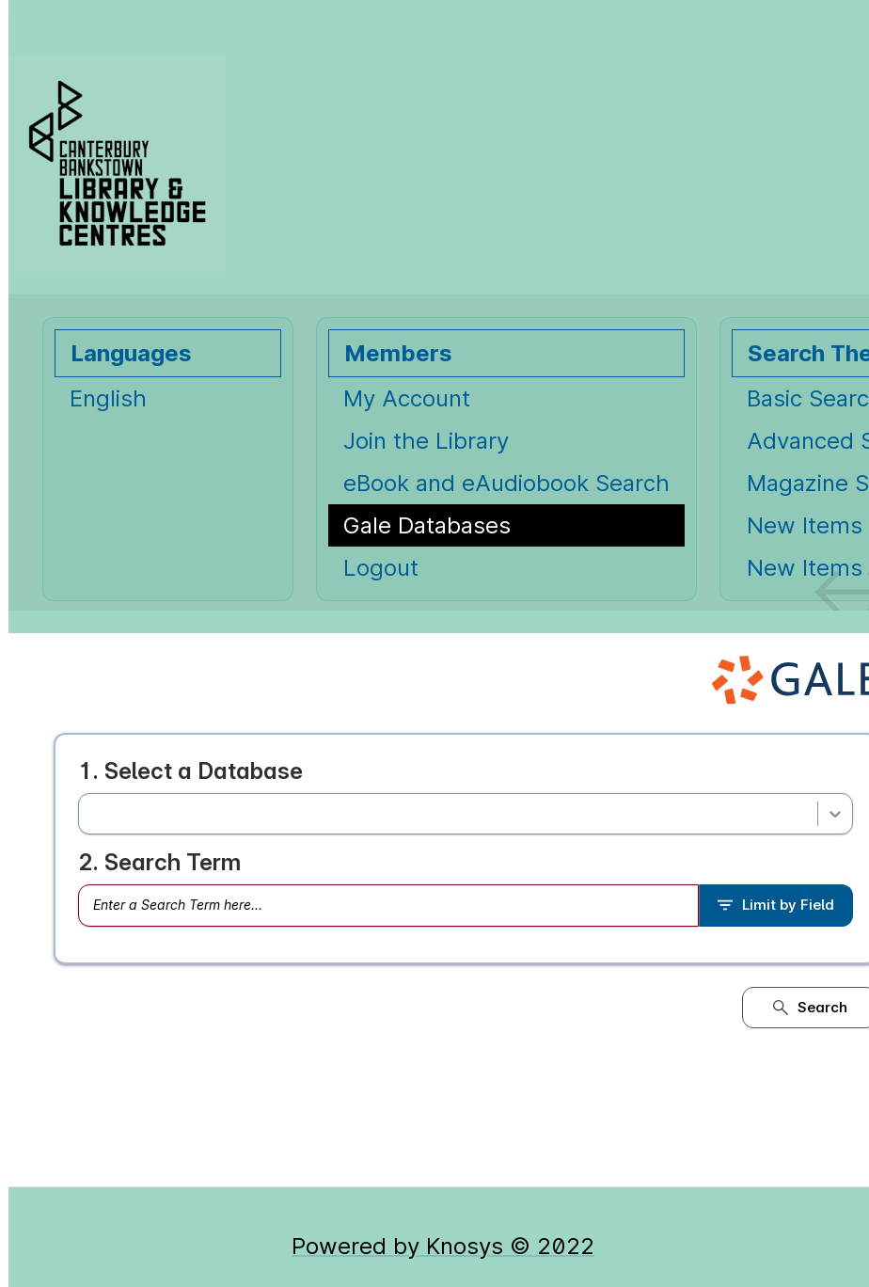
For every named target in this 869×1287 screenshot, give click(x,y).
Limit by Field (776, 905)
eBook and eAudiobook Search (506, 483)
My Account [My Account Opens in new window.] (406, 398)
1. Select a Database (190, 771)
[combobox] (91, 814)
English (108, 398)
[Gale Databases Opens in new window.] (506, 525)
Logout (381, 567)
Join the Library (426, 440)
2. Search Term (159, 862)
